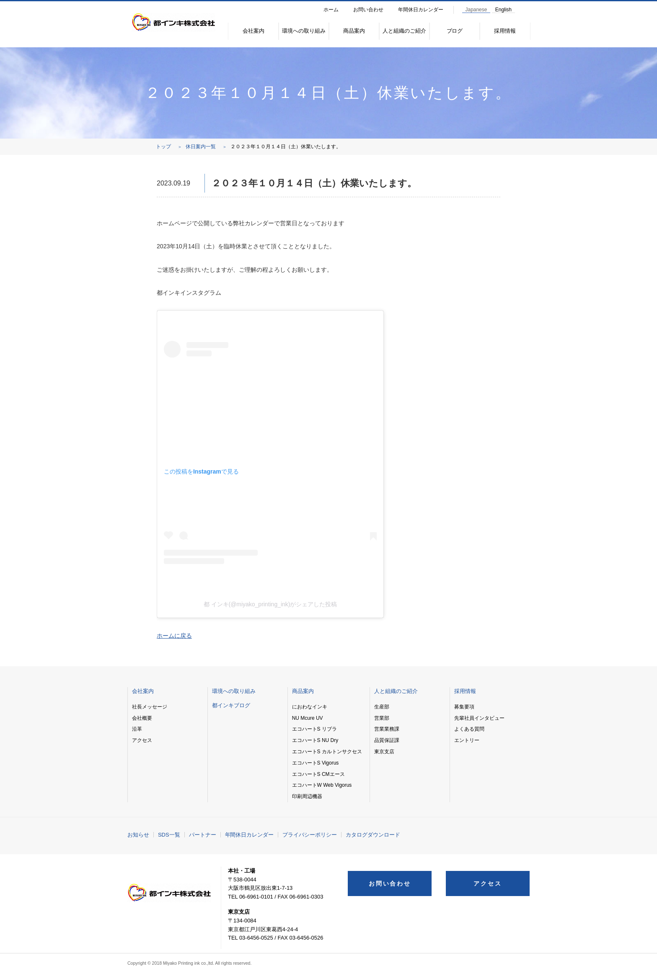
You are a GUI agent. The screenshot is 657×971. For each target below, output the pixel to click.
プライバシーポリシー (309, 835)
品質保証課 (386, 740)
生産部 (381, 707)
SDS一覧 (169, 835)
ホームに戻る (174, 635)
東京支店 (384, 752)
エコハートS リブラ (314, 729)
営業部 (381, 718)
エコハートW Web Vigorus (322, 785)
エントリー (466, 740)
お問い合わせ (368, 10)
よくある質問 (469, 729)
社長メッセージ (149, 707)
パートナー (202, 835)
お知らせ (138, 835)
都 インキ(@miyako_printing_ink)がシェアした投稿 (270, 604)
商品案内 (354, 31)
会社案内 (253, 31)
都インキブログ (231, 705)
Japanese (476, 10)
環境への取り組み (304, 31)
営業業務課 (386, 729)
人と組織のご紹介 (404, 31)
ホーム (331, 10)
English (503, 10)
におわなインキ (309, 707)
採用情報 (505, 31)
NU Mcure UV (307, 718)
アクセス (142, 740)
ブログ (455, 31)
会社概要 (142, 718)
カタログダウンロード (373, 835)
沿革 (137, 729)
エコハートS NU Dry (315, 740)
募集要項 (464, 707)
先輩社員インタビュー (479, 718)
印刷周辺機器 (307, 796)
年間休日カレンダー (420, 10)
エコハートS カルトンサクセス (327, 752)
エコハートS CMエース (318, 774)
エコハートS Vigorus (315, 763)
